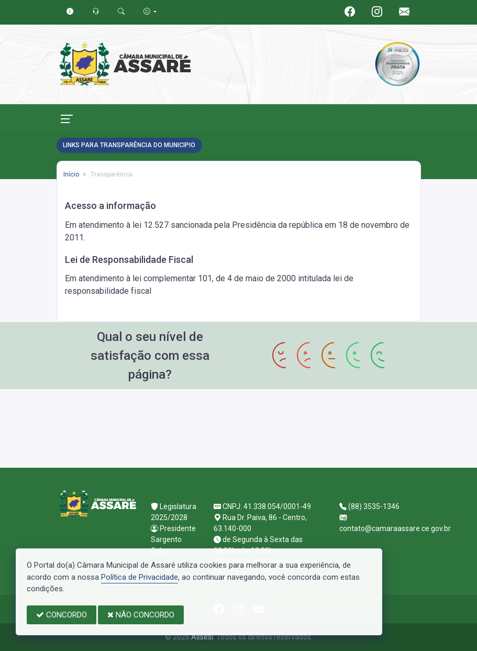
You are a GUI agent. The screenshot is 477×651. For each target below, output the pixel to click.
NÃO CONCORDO (140, 615)
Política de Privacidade (139, 577)
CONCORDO (61, 615)
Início (71, 174)
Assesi (202, 637)
